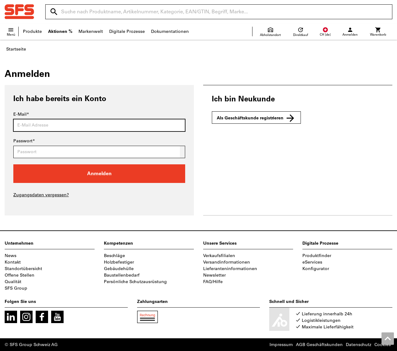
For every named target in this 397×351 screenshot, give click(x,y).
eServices (312, 262)
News (10, 255)
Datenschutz (358, 344)
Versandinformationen (226, 262)
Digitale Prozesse (127, 31)
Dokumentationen (170, 31)
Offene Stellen (19, 275)
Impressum (281, 344)
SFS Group (16, 288)
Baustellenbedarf (122, 275)
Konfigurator (315, 268)
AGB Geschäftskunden (319, 344)
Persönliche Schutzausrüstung (135, 281)
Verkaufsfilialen (219, 255)
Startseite (16, 49)
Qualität (13, 281)
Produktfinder (316, 255)
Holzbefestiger (119, 262)
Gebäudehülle (119, 268)
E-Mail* (21, 114)
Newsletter (214, 275)
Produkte (32, 31)
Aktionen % (60, 31)
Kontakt (13, 262)
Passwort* (24, 141)
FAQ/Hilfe (213, 281)
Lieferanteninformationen (230, 268)
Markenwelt (90, 31)
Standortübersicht (23, 268)
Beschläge (114, 255)
